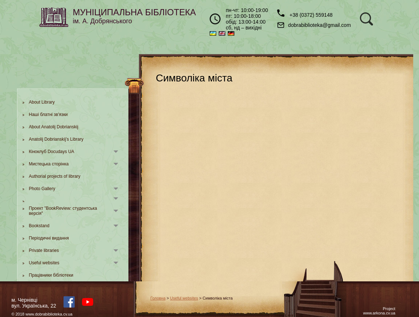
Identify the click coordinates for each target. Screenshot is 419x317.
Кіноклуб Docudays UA (51, 151)
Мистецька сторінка (49, 163)
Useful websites (44, 262)
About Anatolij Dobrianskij (53, 126)
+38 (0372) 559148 (305, 13)
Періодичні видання (49, 238)
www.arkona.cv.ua (379, 313)
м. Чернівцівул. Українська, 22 (34, 303)
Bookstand (39, 225)
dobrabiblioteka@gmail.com (314, 25)
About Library (42, 102)
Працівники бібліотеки (51, 275)
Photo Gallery (42, 188)
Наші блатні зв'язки (48, 114)
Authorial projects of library (55, 176)
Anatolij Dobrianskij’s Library (56, 139)
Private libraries (44, 250)
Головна (158, 298)
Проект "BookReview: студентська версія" (63, 211)
